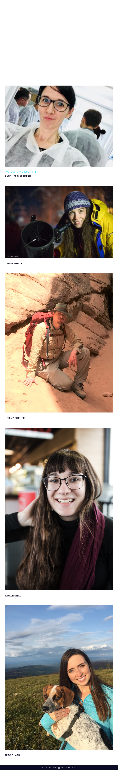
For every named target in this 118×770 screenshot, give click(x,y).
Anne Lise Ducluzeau (18, 176)
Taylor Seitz (13, 595)
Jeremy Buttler (15, 418)
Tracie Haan (12, 755)
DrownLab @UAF (13, 8)
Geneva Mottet (14, 263)
